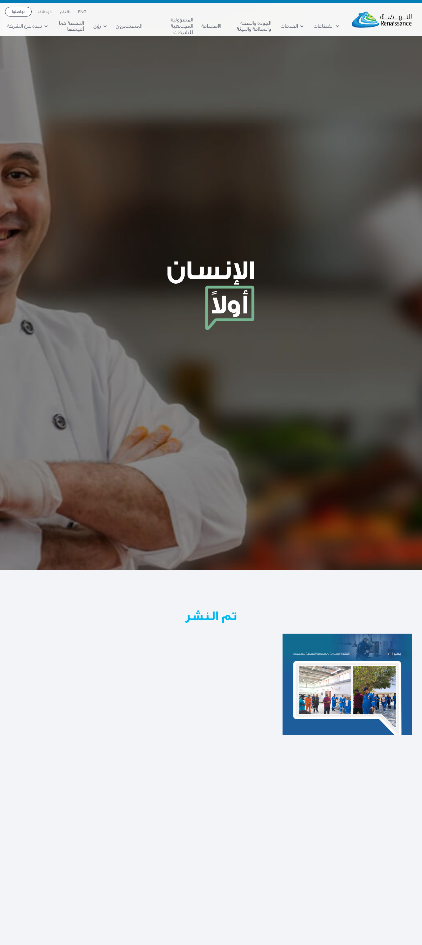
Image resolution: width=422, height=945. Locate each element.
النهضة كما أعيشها (71, 26)
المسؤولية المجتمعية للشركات (181, 26)
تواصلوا (18, 11)
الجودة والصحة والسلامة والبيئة (254, 26)
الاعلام (65, 12)
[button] (329, 26)
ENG (82, 12)
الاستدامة (211, 26)
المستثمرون (129, 26)
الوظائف (44, 12)
